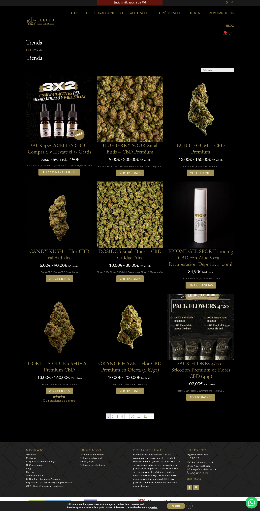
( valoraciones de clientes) (59, 400)
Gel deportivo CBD (210, 278)
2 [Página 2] (113, 416)
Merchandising (221, 13)
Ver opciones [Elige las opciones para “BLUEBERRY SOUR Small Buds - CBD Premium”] (130, 173)
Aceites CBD (139, 13)
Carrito (30, 472)
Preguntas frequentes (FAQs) (41, 461)
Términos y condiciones (92, 454)
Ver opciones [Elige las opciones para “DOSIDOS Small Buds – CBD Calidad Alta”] (130, 279)
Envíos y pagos (87, 461)
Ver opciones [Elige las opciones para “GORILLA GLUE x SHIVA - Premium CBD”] (59, 391)
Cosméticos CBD (169, 13)
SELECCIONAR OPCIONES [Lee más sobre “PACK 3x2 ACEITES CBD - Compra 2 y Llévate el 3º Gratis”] (59, 172)
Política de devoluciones (92, 465)
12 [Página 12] (145, 416)
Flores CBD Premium (207, 166)
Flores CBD (78, 13)
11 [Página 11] (138, 416)
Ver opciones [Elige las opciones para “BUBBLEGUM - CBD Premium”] (200, 173)
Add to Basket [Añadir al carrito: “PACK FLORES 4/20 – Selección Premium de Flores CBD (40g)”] (200, 397)
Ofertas (195, 13)
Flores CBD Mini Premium (124, 166)
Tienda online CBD (35, 475)
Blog (230, 25)
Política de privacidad (91, 458)
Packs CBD (86, 165)
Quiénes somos (34, 465)
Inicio (29, 50)
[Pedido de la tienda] (217, 70)
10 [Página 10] (132, 416)
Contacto (31, 458)
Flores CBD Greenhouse (65, 272)
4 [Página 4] (122, 416)
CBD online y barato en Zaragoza (43, 478)
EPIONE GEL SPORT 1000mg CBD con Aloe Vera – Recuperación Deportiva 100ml (200, 259)
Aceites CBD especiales (67, 165)
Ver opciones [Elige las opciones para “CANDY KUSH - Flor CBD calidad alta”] (59, 279)
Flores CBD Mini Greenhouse (125, 272)
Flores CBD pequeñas (150, 166)
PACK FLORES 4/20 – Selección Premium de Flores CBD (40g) (200, 371)
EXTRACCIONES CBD (108, 13)
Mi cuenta (31, 454)
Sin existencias (201, 285)
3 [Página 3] (117, 416)
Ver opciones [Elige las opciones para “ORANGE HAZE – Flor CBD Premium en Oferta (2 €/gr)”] (130, 391)
